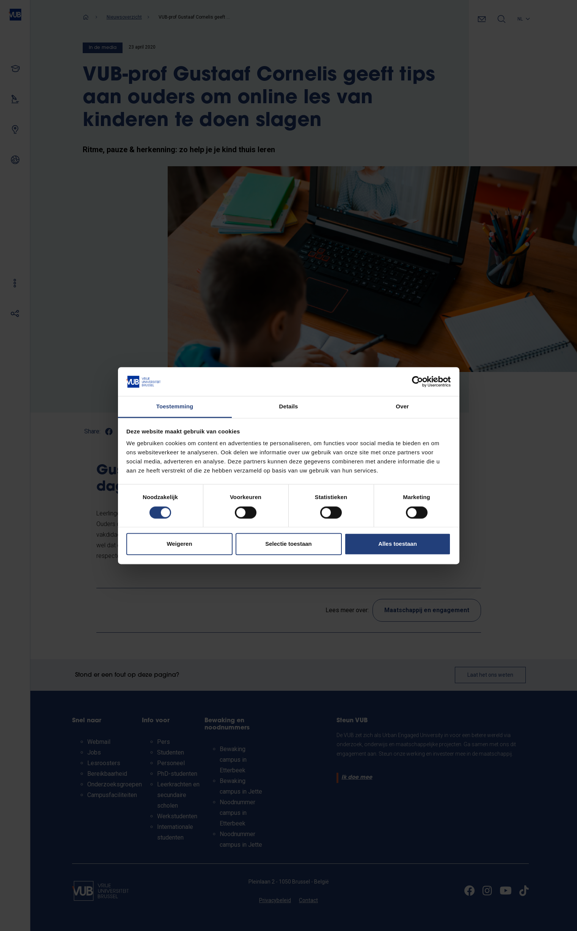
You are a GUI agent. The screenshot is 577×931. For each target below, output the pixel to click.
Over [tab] (402, 406)
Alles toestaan (397, 544)
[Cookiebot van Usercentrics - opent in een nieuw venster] (417, 381)
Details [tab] (288, 406)
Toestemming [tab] (174, 406)
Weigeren (179, 544)
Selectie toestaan (288, 544)
